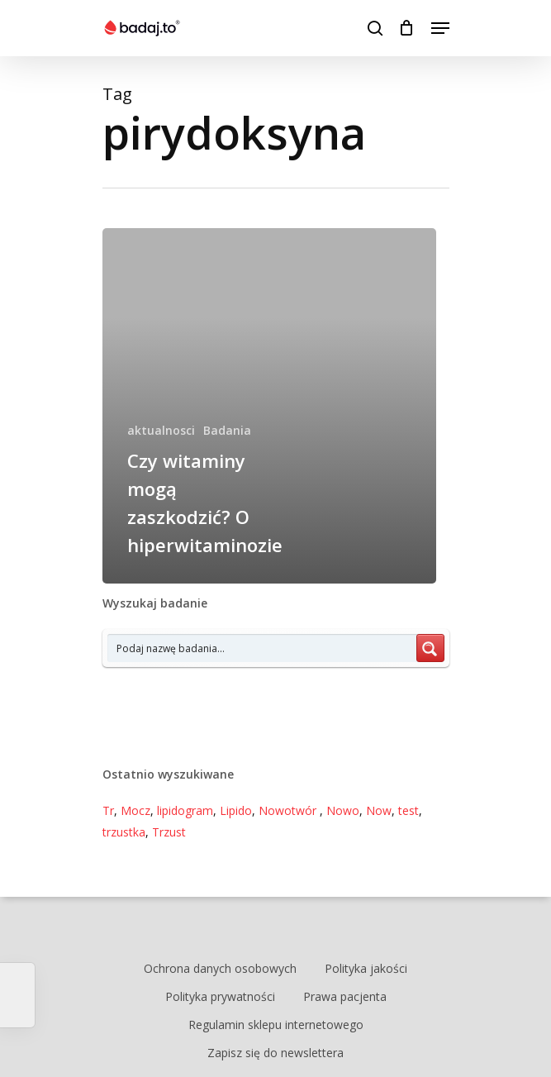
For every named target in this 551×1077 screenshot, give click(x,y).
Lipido (236, 810)
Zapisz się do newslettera (275, 1052)
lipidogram (185, 810)
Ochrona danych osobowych (220, 968)
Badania (227, 430)
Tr (108, 810)
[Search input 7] (262, 648)
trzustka (123, 832)
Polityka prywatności (220, 996)
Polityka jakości (366, 968)
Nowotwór (289, 810)
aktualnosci (161, 430)
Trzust (169, 832)
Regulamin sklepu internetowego (275, 1024)
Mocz (135, 810)
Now (379, 810)
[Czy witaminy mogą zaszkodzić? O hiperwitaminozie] (269, 406)
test (408, 810)
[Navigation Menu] (440, 28)
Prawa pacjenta (345, 996)
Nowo (342, 810)
